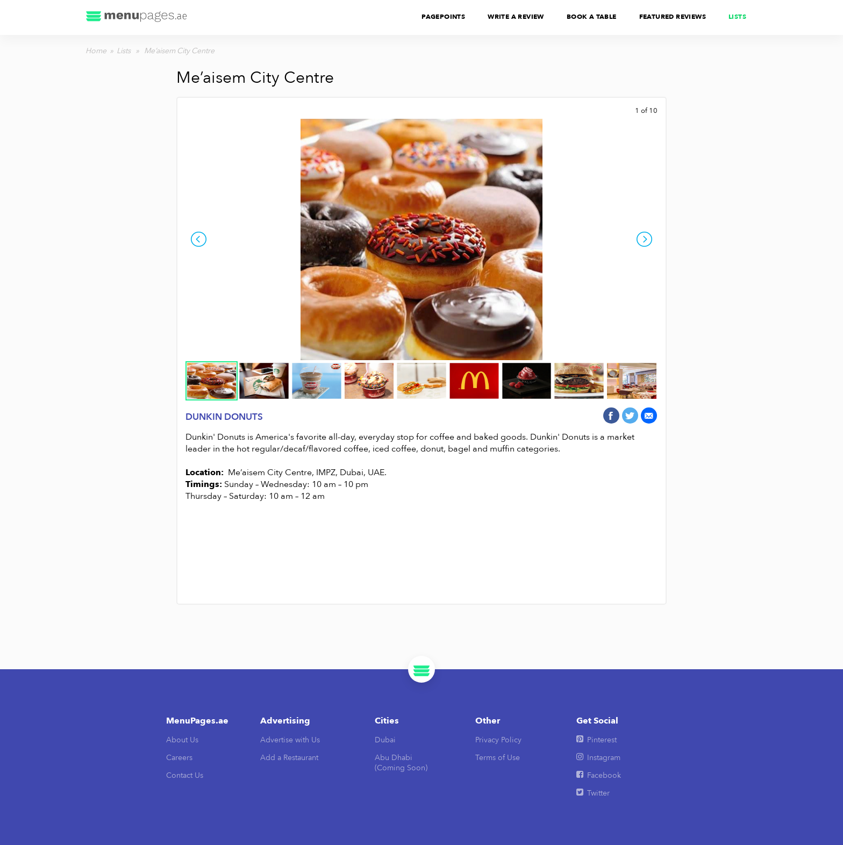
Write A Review (516, 16)
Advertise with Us (290, 740)
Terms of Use (497, 758)
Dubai (385, 740)
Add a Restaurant (289, 758)
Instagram (598, 758)
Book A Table (592, 16)
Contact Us (184, 775)
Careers (179, 758)
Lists (737, 16)
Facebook (598, 775)
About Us (182, 740)
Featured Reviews (672, 16)
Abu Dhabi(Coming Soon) (401, 763)
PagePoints (443, 16)
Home (95, 51)
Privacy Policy (498, 740)
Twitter (593, 793)
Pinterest (596, 740)
